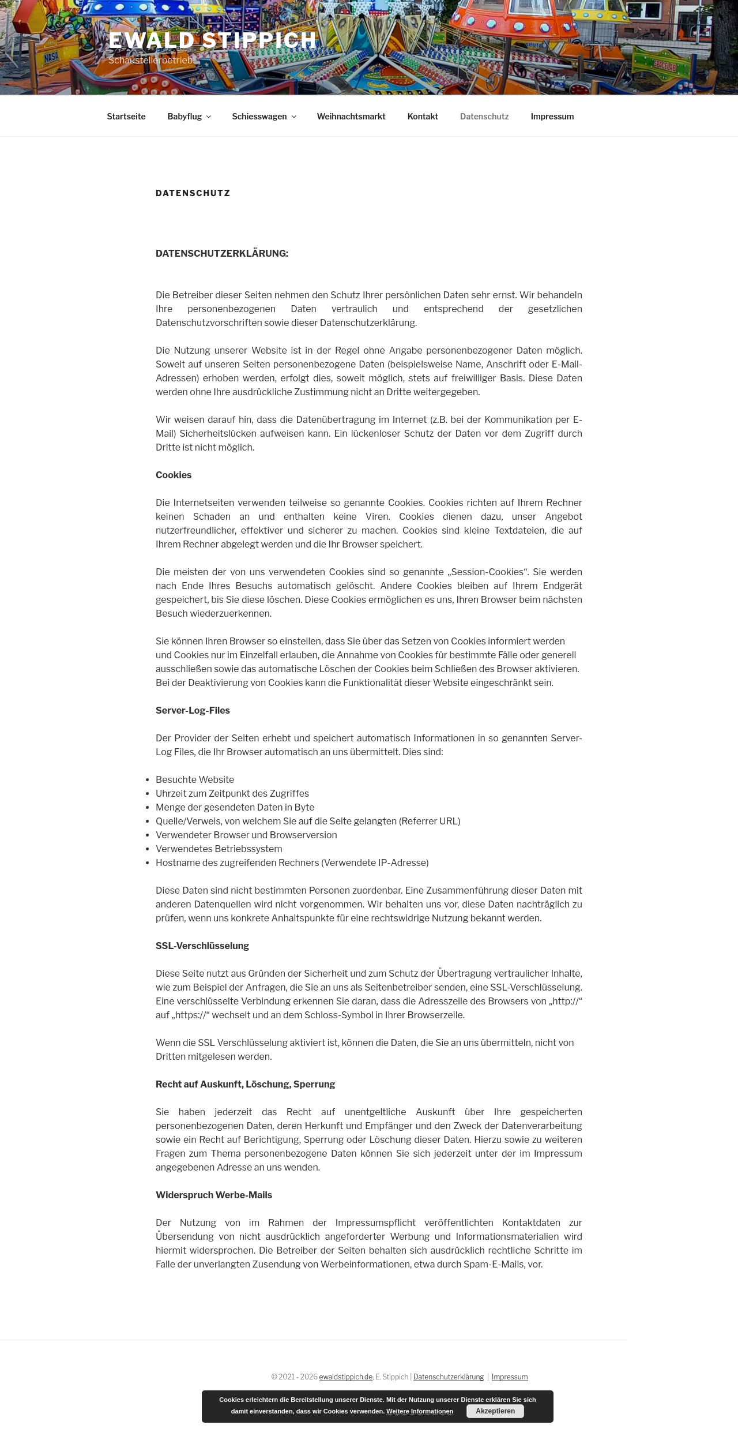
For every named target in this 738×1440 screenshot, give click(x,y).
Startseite (126, 116)
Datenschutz (484, 116)
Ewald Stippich (213, 40)
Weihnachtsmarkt (351, 116)
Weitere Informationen (419, 1411)
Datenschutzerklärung (448, 1376)
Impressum (552, 116)
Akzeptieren (495, 1411)
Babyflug (190, 116)
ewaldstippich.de (345, 1376)
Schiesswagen (265, 116)
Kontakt (423, 116)
